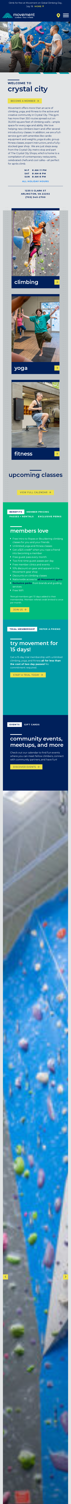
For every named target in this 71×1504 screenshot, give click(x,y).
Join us (18, 612)
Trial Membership (22, 631)
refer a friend (50, 631)
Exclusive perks (22, 586)
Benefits (15, 514)
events (14, 727)
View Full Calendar (34, 495)
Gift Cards (32, 727)
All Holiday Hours (35, 181)
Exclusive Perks (50, 519)
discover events (24, 769)
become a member (23, 101)
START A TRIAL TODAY (26, 677)
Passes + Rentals (21, 519)
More (38, 6)
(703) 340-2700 (35, 197)
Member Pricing (38, 514)
